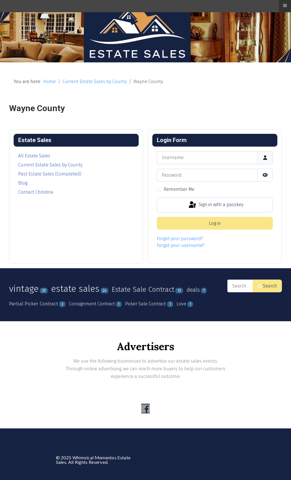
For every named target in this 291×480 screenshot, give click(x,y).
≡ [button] (284, 5)
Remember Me (179, 189)
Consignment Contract (92, 303)
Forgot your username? (180, 245)
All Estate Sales (34, 155)
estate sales (75, 289)
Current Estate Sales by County (50, 165)
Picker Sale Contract (145, 303)
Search (267, 286)
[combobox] (240, 286)
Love (181, 303)
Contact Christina (35, 192)
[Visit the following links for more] (145, 408)
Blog (22, 183)
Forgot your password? (180, 238)
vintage (24, 288)
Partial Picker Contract (33, 304)
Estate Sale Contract (143, 289)
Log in (215, 223)
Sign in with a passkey (215, 205)
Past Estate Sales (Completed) (49, 174)
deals (193, 289)
